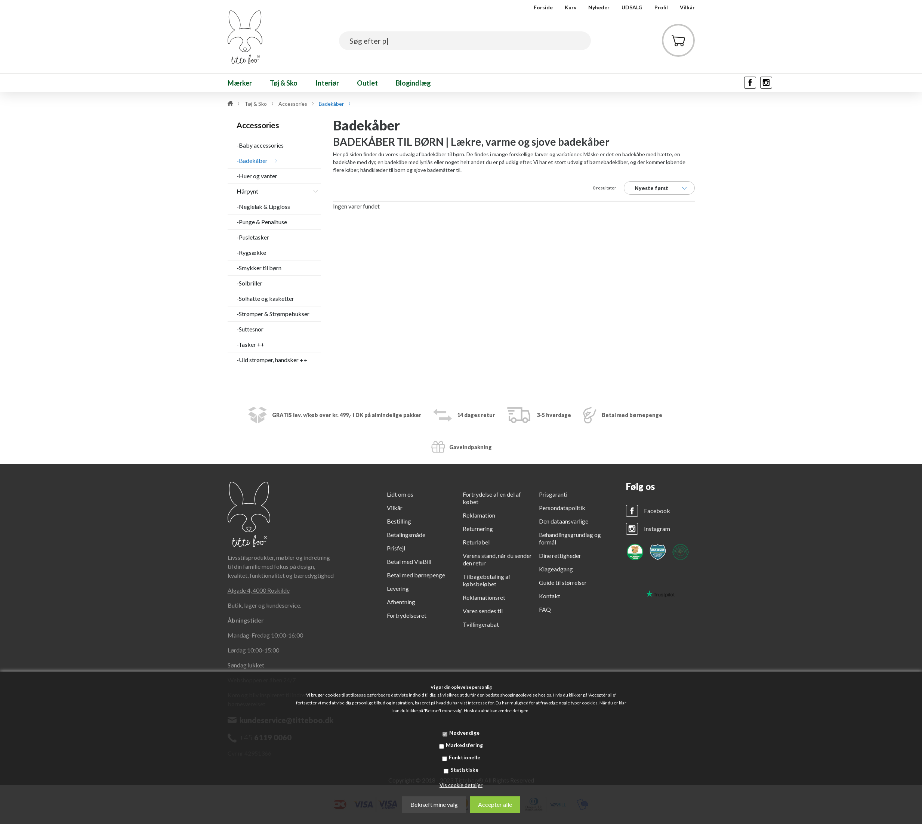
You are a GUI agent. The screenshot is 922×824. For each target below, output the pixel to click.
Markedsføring (464, 745)
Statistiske (464, 769)
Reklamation (479, 515)
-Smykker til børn (259, 267)
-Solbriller (249, 283)
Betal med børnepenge (416, 574)
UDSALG (632, 7)
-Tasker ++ (251, 344)
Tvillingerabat (481, 624)
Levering (398, 588)
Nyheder (599, 7)
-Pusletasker (253, 237)
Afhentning (401, 601)
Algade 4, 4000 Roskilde (259, 590)
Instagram (657, 528)
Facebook (657, 510)
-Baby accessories (260, 145)
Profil (661, 7)
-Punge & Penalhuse (262, 221)
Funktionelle (464, 757)
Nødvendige (464, 732)
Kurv (570, 7)
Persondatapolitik (562, 507)
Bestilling (399, 521)
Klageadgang (556, 569)
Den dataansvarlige (563, 521)
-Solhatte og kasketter (265, 298)
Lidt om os (400, 494)
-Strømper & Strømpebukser (273, 313)
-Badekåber (252, 160)
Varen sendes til (483, 610)
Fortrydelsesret (406, 615)
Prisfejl (396, 548)
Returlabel (476, 542)
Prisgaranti (553, 494)
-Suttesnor (250, 329)
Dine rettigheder (560, 555)
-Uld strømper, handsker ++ (272, 359)
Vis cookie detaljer (461, 785)
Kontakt (549, 595)
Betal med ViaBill (409, 561)
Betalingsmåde (406, 534)
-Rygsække (251, 252)
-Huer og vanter (257, 175)
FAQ (545, 609)
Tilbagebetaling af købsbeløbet (487, 580)
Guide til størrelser (563, 582)
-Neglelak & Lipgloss (263, 206)
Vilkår (687, 7)
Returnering (478, 528)
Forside (543, 7)
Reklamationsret (484, 597)
